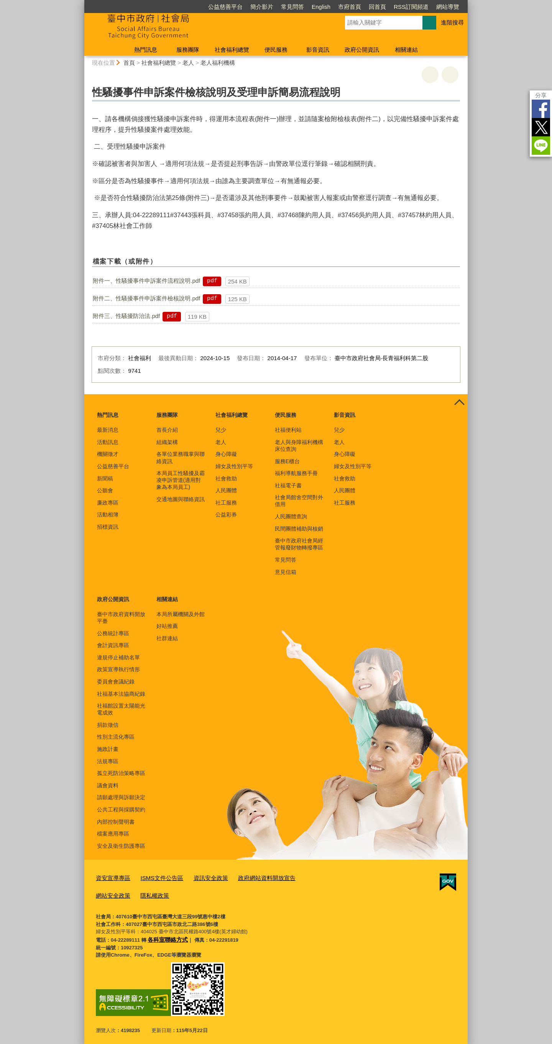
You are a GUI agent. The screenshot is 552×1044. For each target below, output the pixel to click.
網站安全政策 (298, 877)
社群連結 (167, 638)
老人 (188, 62)
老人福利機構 (217, 62)
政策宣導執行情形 (118, 669)
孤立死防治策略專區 (121, 773)
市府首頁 (349, 6)
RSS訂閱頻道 (411, 6)
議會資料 (107, 785)
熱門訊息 (145, 49)
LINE (541, 145)
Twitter (541, 127)
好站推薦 (167, 626)
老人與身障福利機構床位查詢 (299, 445)
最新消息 (107, 430)
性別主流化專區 (116, 737)
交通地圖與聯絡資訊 (180, 499)
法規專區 (107, 761)
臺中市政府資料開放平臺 (121, 617)
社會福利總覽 (232, 49)
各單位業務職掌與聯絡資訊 (180, 457)
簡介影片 (261, 6)
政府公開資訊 (362, 49)
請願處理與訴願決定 (121, 797)
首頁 (129, 62)
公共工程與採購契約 (121, 809)
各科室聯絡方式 (165, 935)
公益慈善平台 (225, 6)
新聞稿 (105, 478)
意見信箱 (285, 572)
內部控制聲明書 (116, 822)
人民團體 (226, 490)
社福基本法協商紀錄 (121, 694)
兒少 (220, 430)
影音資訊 (317, 49)
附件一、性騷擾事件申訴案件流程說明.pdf (146, 280)
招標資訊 (107, 527)
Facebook (541, 109)
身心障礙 (226, 454)
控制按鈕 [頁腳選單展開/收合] (459, 402)
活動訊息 (107, 442)
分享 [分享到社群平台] (541, 95)
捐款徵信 (107, 725)
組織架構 (167, 442)
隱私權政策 (108, 893)
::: (81, 3)
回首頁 (377, 6)
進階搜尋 (452, 22)
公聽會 (105, 490)
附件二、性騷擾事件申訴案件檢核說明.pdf (146, 298)
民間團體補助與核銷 (299, 529)
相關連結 (406, 49)
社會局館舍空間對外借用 (299, 500)
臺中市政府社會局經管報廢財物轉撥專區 (299, 544)
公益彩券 (226, 514)
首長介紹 (167, 430)
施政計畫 (107, 749)
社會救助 (226, 478)
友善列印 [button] (430, 74)
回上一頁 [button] (450, 74)
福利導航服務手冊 (296, 473)
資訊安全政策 (198, 877)
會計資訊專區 (113, 645)
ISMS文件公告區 (154, 877)
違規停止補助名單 (118, 657)
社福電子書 (288, 485)
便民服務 (276, 49)
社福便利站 (288, 430)
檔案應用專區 (113, 834)
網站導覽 (447, 6)
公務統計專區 (113, 633)
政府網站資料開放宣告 (248, 877)
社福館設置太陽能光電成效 (121, 709)
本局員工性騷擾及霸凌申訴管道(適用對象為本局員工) (180, 480)
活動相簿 (107, 514)
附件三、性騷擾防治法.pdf (126, 316)
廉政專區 (107, 503)
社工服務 (226, 503)
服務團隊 (187, 49)
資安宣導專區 (111, 877)
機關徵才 (107, 454)
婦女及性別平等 (234, 466)
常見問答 (292, 6)
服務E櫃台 (287, 461)
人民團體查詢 (291, 516)
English (321, 6)
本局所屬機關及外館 (180, 614)
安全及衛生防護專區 (121, 846)
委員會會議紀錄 (116, 682)
